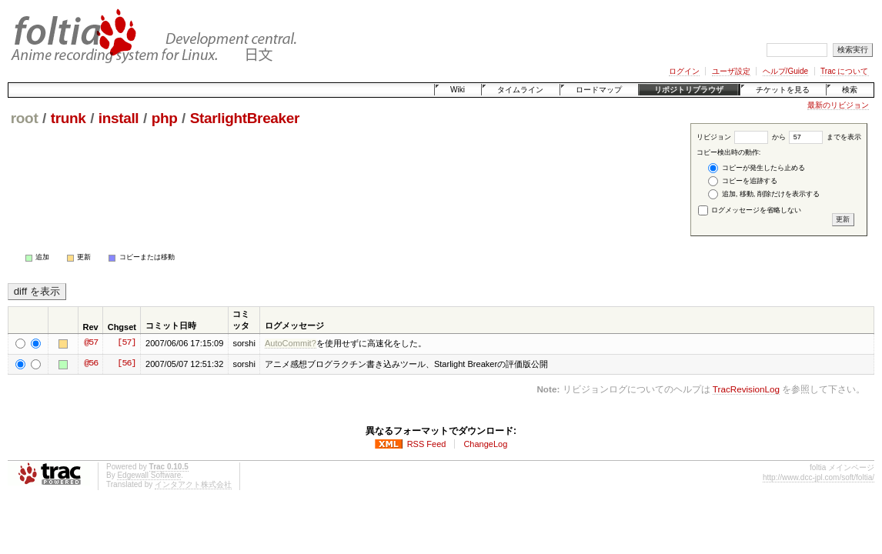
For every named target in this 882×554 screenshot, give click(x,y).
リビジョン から (741, 137)
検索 (849, 89)
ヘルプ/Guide (785, 71)
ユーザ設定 (731, 71)
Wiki (457, 89)
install (119, 118)
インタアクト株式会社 (193, 484)
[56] (126, 364)
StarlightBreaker (244, 118)
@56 (91, 364)
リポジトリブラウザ (688, 89)
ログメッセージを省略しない (750, 210)
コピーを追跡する (742, 181)
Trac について (844, 71)
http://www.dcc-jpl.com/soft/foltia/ (818, 477)
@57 (91, 343)
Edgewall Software (149, 475)
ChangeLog (485, 444)
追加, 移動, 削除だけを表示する (764, 194)
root (24, 118)
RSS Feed (426, 444)
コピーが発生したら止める (756, 168)
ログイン (684, 71)
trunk (68, 118)
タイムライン (520, 89)
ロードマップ (599, 89)
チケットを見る (783, 89)
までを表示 (825, 137)
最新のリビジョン (838, 105)
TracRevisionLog (746, 389)
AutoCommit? (290, 343)
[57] (126, 343)
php (165, 118)
